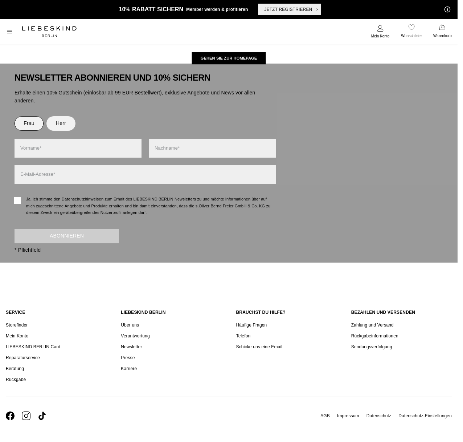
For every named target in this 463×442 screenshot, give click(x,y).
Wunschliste (411, 36)
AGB (325, 415)
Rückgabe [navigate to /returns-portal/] (16, 379)
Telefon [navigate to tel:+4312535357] (243, 335)
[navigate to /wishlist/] (411, 32)
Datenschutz (378, 415)
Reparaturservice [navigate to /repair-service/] (23, 357)
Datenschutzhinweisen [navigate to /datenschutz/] (83, 199)
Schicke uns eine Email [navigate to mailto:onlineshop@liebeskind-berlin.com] (259, 346)
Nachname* (167, 148)
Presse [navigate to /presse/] (128, 357)
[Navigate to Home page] (49, 31)
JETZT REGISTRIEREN (291, 9)
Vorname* (30, 148)
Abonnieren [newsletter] (67, 236)
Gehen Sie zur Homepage (229, 58)
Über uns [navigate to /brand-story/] (130, 325)
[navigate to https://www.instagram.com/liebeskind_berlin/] (26, 415)
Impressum (348, 415)
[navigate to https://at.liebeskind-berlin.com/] (229, 58)
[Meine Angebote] (446, 9)
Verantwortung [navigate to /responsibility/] (135, 335)
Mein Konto (380, 36)
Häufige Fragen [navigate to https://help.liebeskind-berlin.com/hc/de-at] (251, 325)
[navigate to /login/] (380, 32)
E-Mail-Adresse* (37, 174)
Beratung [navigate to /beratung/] (15, 368)
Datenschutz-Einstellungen (425, 415)
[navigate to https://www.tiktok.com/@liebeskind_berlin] (42, 415)
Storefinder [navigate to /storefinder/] (17, 325)
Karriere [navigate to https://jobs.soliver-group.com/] (129, 368)
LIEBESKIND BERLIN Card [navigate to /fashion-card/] (33, 346)
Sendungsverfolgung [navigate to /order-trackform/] (371, 346)
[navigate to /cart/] (442, 32)
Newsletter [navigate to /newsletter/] (131, 346)
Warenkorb (442, 36)
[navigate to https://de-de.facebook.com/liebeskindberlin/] (10, 415)
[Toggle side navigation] (9, 31)
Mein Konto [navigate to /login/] (17, 335)
